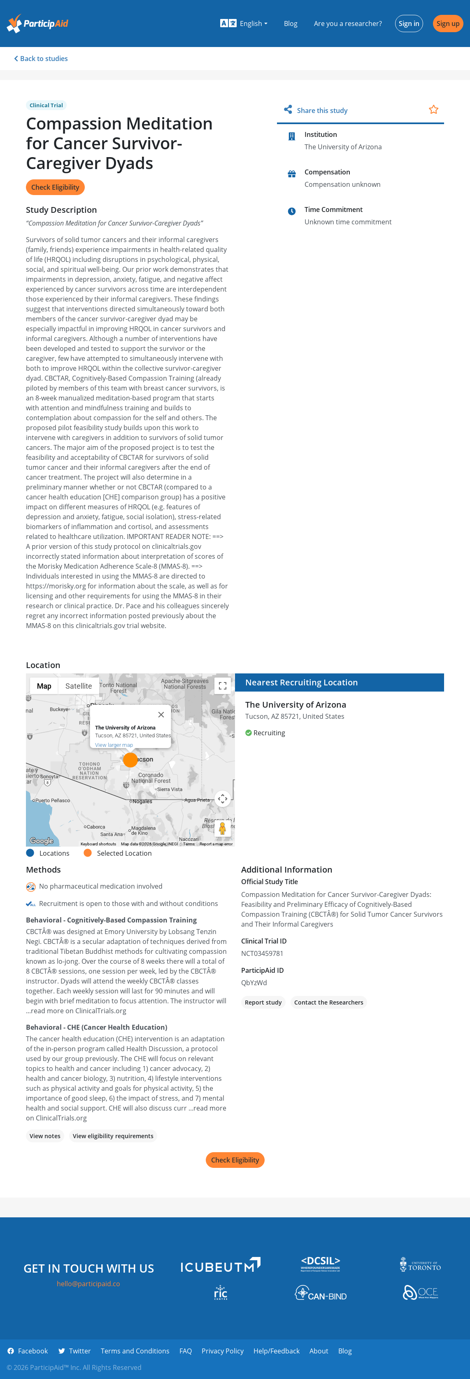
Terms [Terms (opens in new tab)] (189, 844)
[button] (244, 23)
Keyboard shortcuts (98, 844)
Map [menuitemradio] (44, 686)
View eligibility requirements (113, 1136)
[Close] (161, 715)
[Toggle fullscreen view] (222, 686)
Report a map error (216, 844)
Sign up (448, 23)
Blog (291, 23)
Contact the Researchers (328, 1002)
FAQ (185, 1350)
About (318, 1350)
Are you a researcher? (348, 23)
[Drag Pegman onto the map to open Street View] (222, 828)
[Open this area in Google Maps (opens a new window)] (41, 841)
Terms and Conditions (135, 1350)
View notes (45, 1136)
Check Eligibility (55, 187)
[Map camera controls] (222, 799)
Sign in (409, 23)
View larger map (114, 745)
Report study (263, 1002)
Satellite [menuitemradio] (78, 686)
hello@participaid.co (88, 1283)
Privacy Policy (223, 1350)
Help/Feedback (277, 1350)
